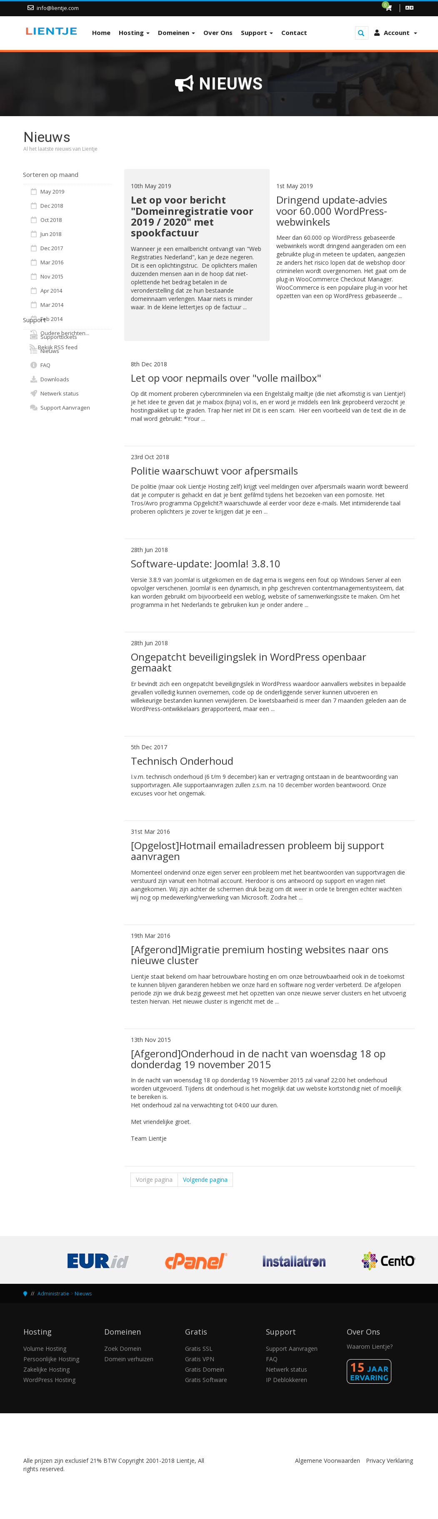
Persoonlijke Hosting (51, 1359)
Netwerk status (54, 393)
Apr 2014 (46, 291)
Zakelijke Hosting (46, 1369)
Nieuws (44, 351)
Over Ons (218, 32)
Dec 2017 (46, 248)
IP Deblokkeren (286, 1380)
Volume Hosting (44, 1348)
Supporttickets (53, 337)
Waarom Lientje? (370, 1346)
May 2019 (47, 191)
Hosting (134, 32)
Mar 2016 (46, 262)
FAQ (40, 365)
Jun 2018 (45, 234)
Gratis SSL (199, 1348)
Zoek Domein (122, 1348)
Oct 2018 (46, 220)
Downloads (49, 379)
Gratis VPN (199, 1359)
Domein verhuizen (128, 1359)
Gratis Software (206, 1380)
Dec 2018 (46, 206)
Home (101, 32)
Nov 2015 (46, 276)
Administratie (53, 1293)
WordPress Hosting (49, 1380)
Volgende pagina (205, 1179)
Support (257, 32)
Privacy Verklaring (389, 1460)
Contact (294, 32)
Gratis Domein (204, 1369)
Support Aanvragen (60, 408)
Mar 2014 (46, 305)
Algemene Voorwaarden (327, 1460)
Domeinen (176, 32)
